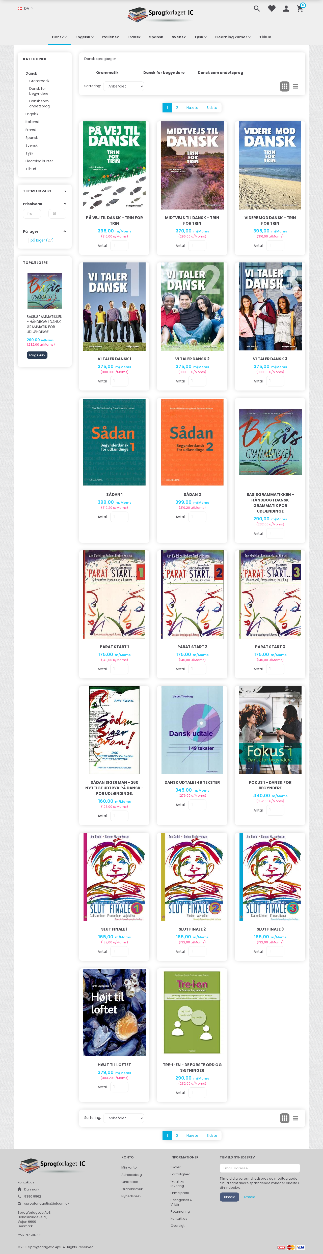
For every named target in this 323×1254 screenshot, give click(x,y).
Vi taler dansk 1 (114, 359)
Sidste (212, 107)
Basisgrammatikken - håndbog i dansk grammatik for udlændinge (44, 324)
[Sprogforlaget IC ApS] (161, 14)
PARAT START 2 (192, 646)
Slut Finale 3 (270, 929)
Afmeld (249, 1197)
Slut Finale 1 (114, 929)
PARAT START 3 (270, 646)
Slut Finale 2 (192, 929)
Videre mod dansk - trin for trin (270, 220)
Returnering (180, 1211)
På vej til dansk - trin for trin (114, 220)
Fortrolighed (181, 1174)
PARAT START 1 (114, 646)
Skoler (176, 1167)
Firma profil (180, 1193)
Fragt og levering (177, 1183)
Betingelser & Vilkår (182, 1202)
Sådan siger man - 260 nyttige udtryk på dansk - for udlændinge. (114, 788)
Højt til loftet (114, 1064)
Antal (103, 245)
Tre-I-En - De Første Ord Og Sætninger (192, 1067)
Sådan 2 (192, 494)
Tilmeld (229, 1197)
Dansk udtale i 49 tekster (192, 782)
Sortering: (92, 85)
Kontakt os (179, 1218)
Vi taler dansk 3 (270, 359)
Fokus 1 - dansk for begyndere (270, 785)
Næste (192, 107)
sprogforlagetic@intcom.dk (46, 1203)
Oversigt (177, 1225)
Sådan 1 (114, 494)
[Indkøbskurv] (301, 8)
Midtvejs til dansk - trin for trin (192, 220)
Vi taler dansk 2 (192, 359)
